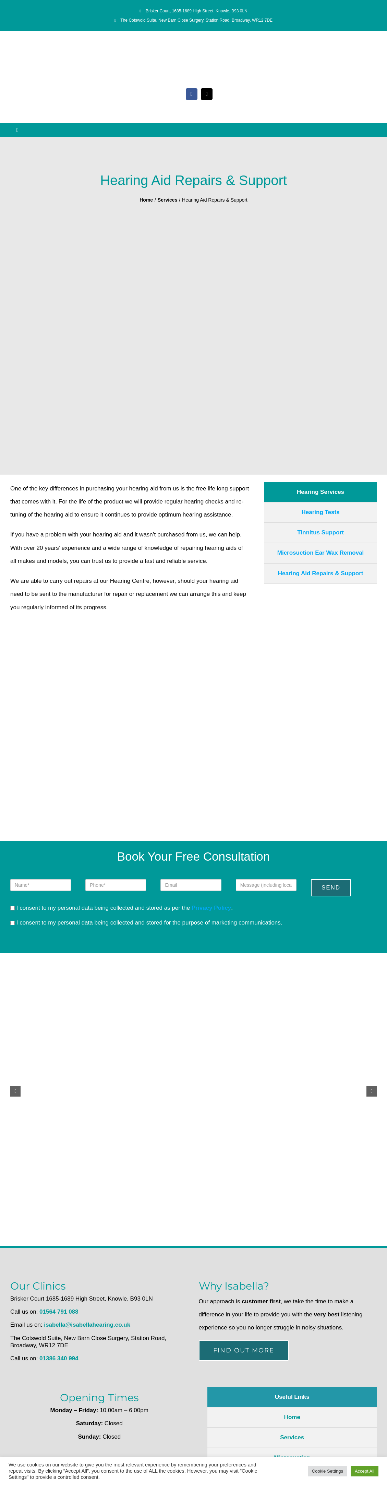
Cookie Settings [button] (327, 1471)
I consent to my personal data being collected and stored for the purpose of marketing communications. (146, 922)
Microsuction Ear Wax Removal (320, 552)
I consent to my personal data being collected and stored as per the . (121, 908)
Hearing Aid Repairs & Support (320, 573)
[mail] (207, 94)
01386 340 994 (58, 1358)
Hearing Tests (320, 512)
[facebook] (191, 94)
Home (292, 1417)
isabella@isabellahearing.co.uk (87, 1325)
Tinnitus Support (320, 532)
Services (292, 1437)
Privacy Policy (211, 908)
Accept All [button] (364, 1471)
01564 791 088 (58, 1311)
